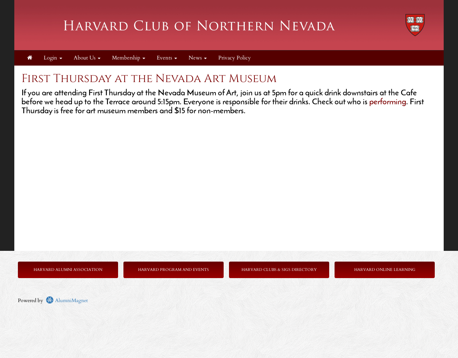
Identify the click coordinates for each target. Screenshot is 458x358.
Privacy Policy (234, 58)
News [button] (198, 58)
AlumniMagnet (67, 300)
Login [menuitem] (53, 58)
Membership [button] (128, 58)
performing (387, 102)
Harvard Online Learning (384, 269)
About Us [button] (87, 58)
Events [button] (167, 58)
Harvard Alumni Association (68, 269)
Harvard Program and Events (173, 269)
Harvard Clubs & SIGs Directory (279, 269)
